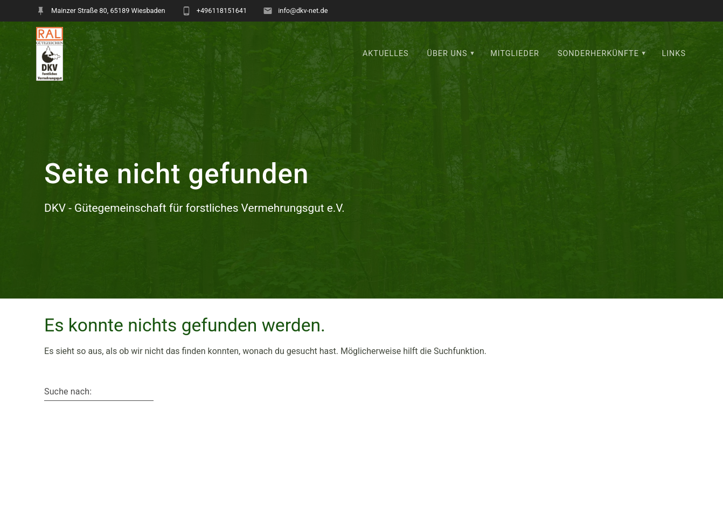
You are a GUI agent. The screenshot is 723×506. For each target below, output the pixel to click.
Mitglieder (514, 53)
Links (674, 53)
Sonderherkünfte (598, 53)
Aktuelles (386, 53)
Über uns (447, 53)
